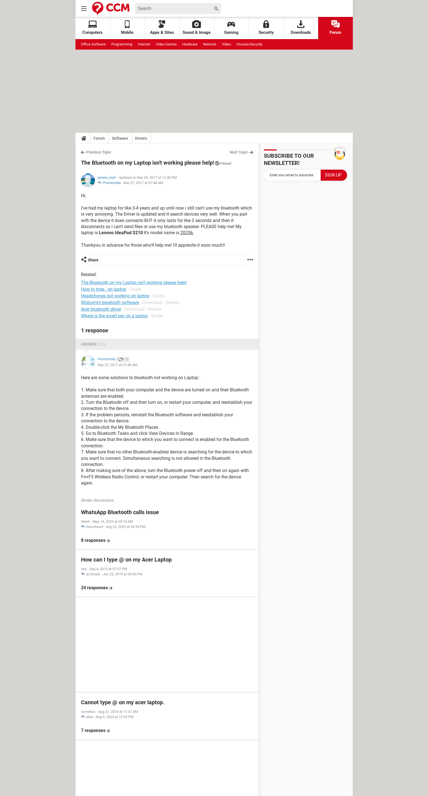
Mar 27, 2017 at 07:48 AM (143, 183)
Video (226, 44)
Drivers (141, 138)
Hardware (189, 44)
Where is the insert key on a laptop (114, 315)
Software (120, 138)
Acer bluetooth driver (101, 309)
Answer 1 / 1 (93, 344)
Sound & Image (197, 27)
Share (93, 260)
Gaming (231, 27)
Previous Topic (98, 152)
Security (266, 27)
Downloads (301, 27)
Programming (121, 44)
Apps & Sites (162, 27)
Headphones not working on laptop (115, 295)
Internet (144, 44)
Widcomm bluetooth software (110, 302)
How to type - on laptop (103, 289)
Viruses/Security (249, 44)
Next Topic (239, 152)
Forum (335, 27)
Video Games (166, 44)
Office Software (93, 44)
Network (209, 44)
